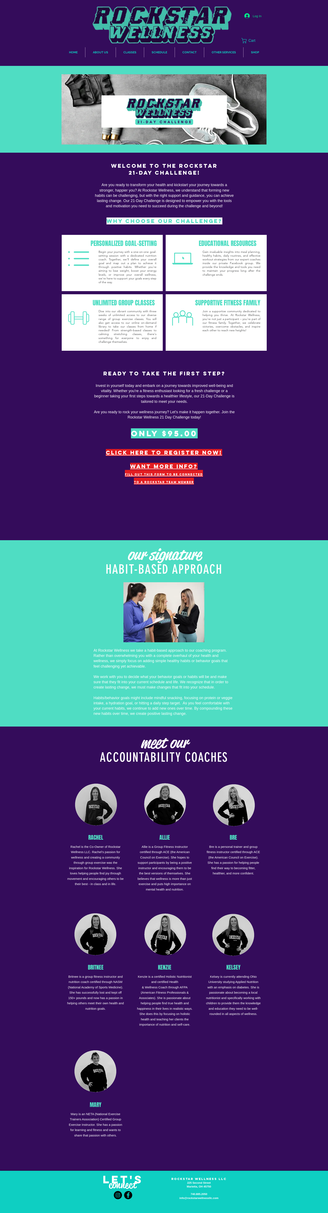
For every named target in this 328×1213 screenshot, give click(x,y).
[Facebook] (128, 1195)
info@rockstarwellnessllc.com (199, 1198)
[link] (252, 40)
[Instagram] (118, 1195)
